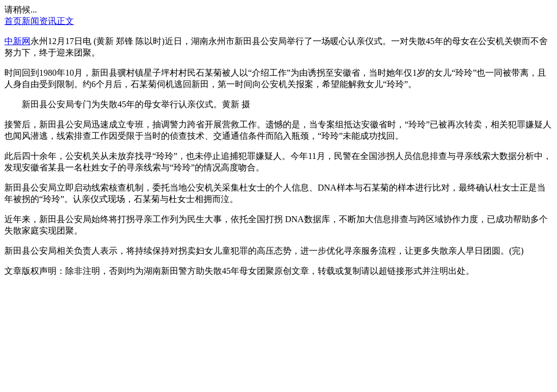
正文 (65, 21)
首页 (13, 21)
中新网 (17, 41)
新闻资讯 (39, 21)
